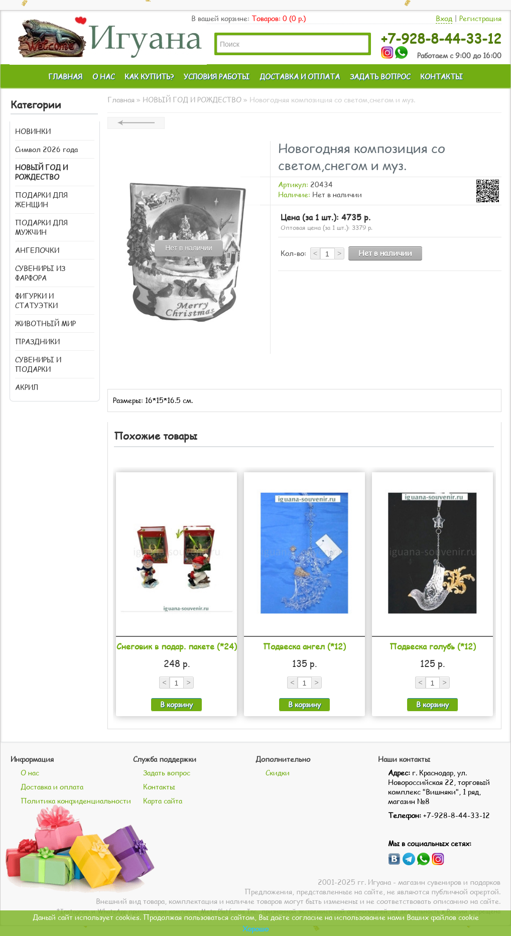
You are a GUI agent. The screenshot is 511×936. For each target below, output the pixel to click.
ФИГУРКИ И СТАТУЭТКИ (36, 300)
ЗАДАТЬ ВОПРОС (380, 76)
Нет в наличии (385, 253)
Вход (444, 18)
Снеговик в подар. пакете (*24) (176, 646)
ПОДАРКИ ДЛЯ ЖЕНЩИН (41, 199)
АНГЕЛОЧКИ (37, 250)
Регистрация (480, 18)
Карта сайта (162, 801)
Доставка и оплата (52, 786)
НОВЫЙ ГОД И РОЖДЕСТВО (41, 172)
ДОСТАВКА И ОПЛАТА (300, 76)
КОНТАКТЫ (441, 76)
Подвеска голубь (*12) (433, 646)
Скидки (278, 772)
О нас (30, 772)
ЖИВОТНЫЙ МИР (45, 323)
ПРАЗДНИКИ (37, 341)
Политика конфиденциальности (76, 801)
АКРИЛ (26, 387)
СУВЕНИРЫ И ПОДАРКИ (38, 364)
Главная (121, 99)
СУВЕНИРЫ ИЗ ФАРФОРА (40, 273)
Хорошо (255, 928)
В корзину (176, 704)
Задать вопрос (166, 772)
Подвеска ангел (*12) (304, 646)
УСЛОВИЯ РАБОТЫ (216, 76)
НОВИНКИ (33, 131)
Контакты (159, 786)
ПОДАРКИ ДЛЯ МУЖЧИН (41, 227)
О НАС (103, 76)
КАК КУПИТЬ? (149, 76)
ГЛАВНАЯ (65, 76)
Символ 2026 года (46, 149)
